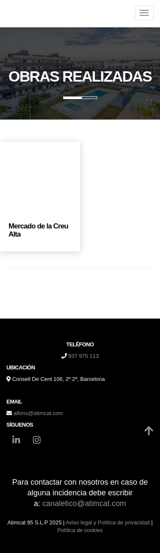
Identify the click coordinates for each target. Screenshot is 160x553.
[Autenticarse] (9, 538)
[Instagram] (37, 441)
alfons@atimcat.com (38, 413)
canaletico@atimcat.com (84, 503)
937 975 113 (83, 356)
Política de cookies (80, 530)
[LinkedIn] (16, 441)
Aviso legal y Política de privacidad (108, 522)
